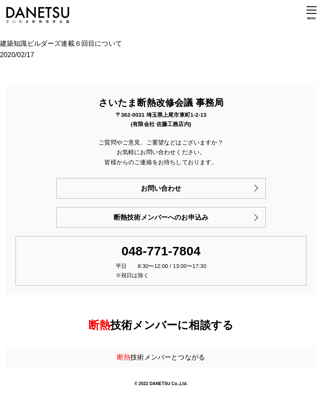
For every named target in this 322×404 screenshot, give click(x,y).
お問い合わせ (161, 188)
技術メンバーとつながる (161, 357)
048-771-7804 (161, 251)
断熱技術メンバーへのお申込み (161, 217)
